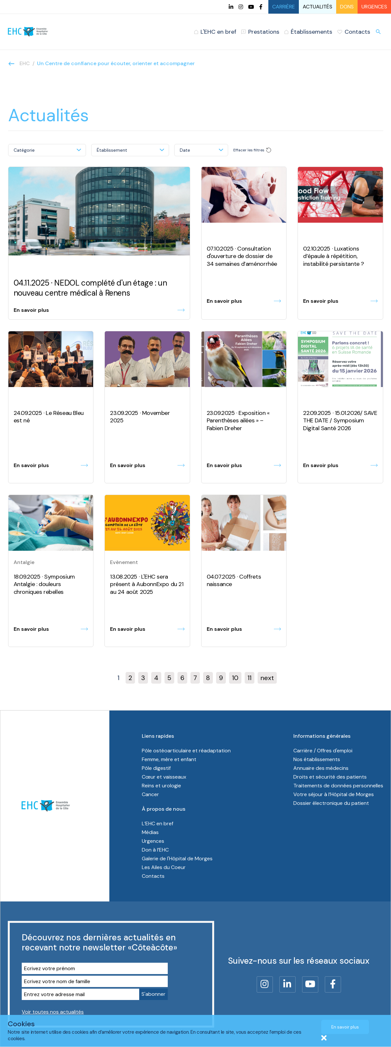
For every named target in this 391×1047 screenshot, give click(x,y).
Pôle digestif (156, 768)
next (267, 678)
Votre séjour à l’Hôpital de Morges (333, 794)
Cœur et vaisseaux (164, 776)
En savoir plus (345, 1027)
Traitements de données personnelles (338, 785)
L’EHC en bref (157, 823)
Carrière (283, 6)
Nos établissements (316, 759)
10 (235, 678)
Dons (347, 6)
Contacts (153, 876)
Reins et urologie (161, 785)
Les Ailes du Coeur (164, 867)
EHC (24, 63)
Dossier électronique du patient (331, 803)
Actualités (317, 6)
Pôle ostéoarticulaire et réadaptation (187, 750)
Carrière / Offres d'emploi (322, 750)
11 (249, 678)
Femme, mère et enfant (170, 759)
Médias (150, 832)
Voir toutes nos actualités (53, 1011)
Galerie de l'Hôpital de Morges (177, 858)
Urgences (374, 6)
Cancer (150, 794)
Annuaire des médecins (320, 768)
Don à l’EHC (155, 849)
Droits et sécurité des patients (330, 776)
